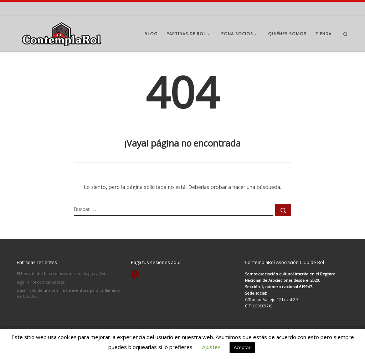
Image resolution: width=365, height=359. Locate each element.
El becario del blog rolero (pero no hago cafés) (61, 273)
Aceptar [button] (242, 347)
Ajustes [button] (211, 346)
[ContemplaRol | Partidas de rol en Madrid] (61, 32)
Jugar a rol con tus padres (41, 282)
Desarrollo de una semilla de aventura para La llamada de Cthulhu (68, 293)
